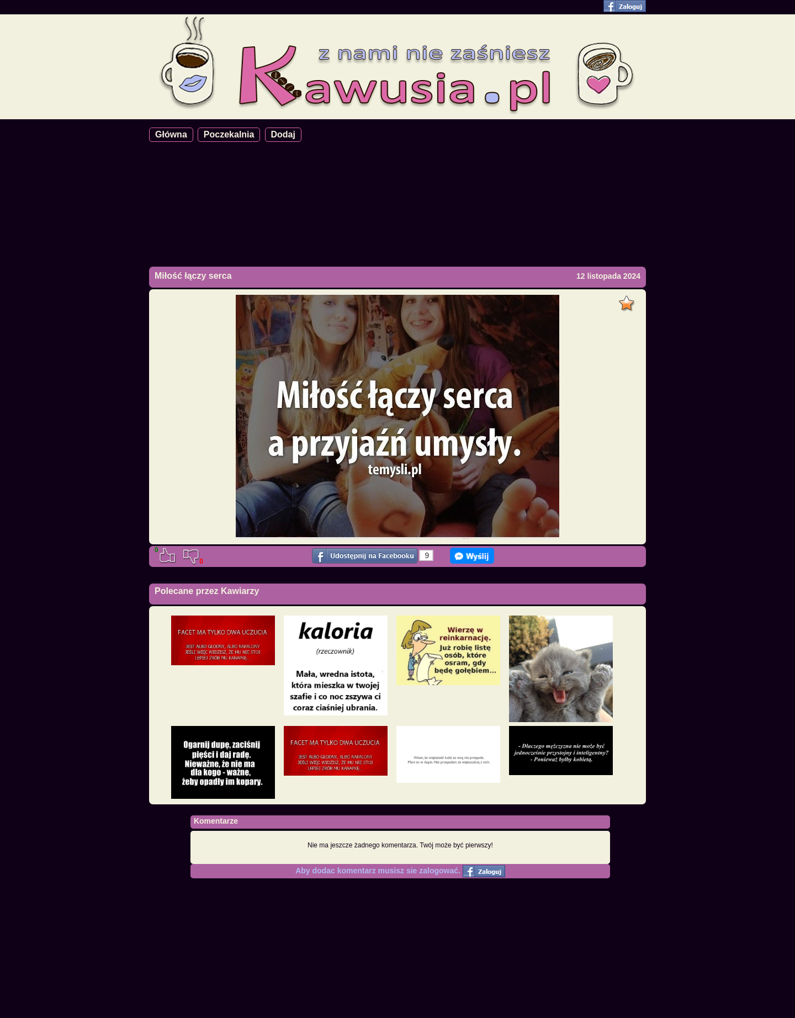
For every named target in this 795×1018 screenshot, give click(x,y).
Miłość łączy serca (193, 275)
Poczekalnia (229, 134)
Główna (171, 134)
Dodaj (283, 134)
